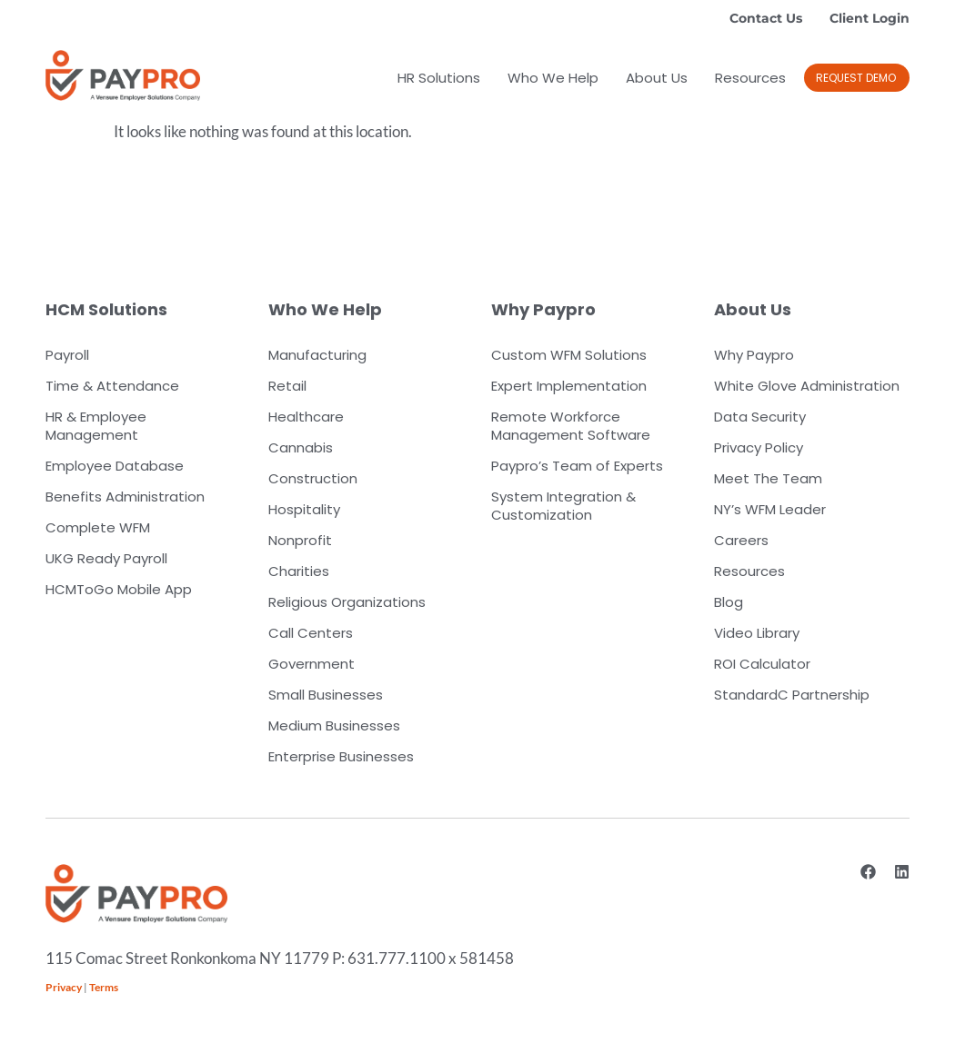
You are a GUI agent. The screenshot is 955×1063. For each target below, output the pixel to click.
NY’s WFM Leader (770, 509)
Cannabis (300, 447)
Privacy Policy (758, 447)
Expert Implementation (569, 385)
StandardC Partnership (792, 694)
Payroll (67, 354)
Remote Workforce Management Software (570, 425)
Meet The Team (768, 478)
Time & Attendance (112, 385)
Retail (287, 385)
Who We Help (553, 77)
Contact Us (765, 18)
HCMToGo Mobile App (118, 589)
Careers (741, 540)
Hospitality (304, 509)
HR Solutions (438, 77)
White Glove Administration (807, 385)
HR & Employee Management (95, 425)
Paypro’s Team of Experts (577, 465)
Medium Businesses (334, 725)
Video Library (756, 632)
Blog (728, 601)
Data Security (760, 416)
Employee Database (114, 465)
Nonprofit (300, 540)
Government (311, 663)
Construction (312, 478)
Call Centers (310, 632)
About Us (657, 77)
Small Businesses (325, 694)
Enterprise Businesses (341, 756)
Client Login (869, 18)
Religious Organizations (347, 601)
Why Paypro (754, 354)
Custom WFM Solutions (569, 354)
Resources (750, 77)
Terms (103, 987)
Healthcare (306, 416)
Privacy (63, 987)
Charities (298, 571)
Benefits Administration (125, 496)
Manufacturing (317, 354)
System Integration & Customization (563, 505)
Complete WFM (97, 527)
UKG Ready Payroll (106, 558)
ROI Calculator (762, 663)
